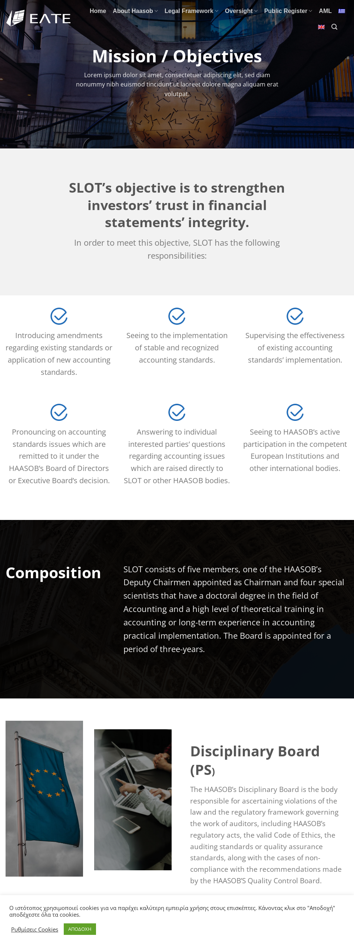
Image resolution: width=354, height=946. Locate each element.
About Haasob (135, 10)
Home (98, 11)
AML (325, 11)
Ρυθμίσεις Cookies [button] (34, 929)
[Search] (334, 27)
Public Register (288, 10)
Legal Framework (191, 10)
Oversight (241, 10)
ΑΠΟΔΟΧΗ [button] (80, 929)
